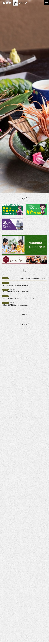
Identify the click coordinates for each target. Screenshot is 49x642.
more (24, 314)
